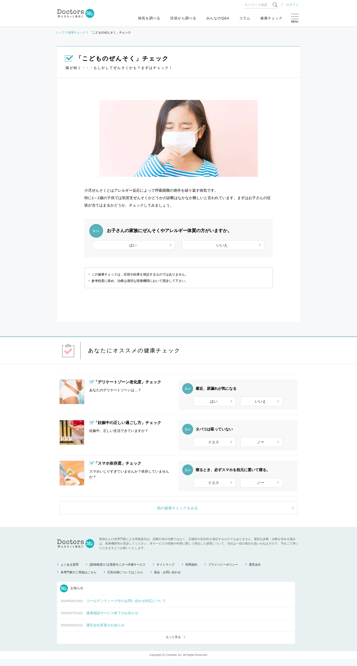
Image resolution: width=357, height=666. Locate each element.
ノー (260, 444)
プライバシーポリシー (223, 571)
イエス (213, 444)
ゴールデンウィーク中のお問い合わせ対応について (126, 607)
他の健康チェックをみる (177, 515)
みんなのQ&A (217, 18)
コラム (244, 18)
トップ (60, 32)
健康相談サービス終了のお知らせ (112, 620)
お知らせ (71, 595)
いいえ (222, 245)
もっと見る (173, 644)
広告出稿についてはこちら (125, 579)
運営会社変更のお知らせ (105, 632)
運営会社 (255, 571)
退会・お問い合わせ (167, 579)
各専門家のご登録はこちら (78, 579)
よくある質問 (70, 571)
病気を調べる (149, 18)
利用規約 (191, 571)
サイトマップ (165, 571)
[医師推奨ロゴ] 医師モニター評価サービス (117, 571)
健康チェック (271, 18)
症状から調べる (183, 18)
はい (133, 245)
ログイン (292, 4)
